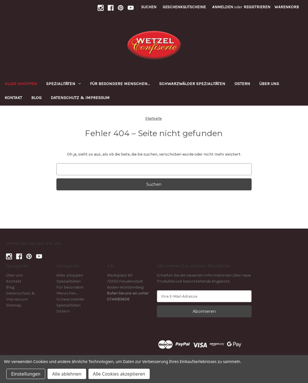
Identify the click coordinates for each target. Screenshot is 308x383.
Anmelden (222, 7)
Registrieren (257, 7)
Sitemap (13, 305)
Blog (36, 97)
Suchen (148, 7)
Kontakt (13, 97)
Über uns (269, 83)
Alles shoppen (21, 83)
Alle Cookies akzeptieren (119, 374)
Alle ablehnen (66, 374)
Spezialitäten (63, 83)
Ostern (242, 83)
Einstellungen (25, 374)
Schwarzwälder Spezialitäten (192, 83)
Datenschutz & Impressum (80, 97)
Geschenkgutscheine (184, 7)
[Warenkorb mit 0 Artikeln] (286, 7)
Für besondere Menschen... (120, 83)
